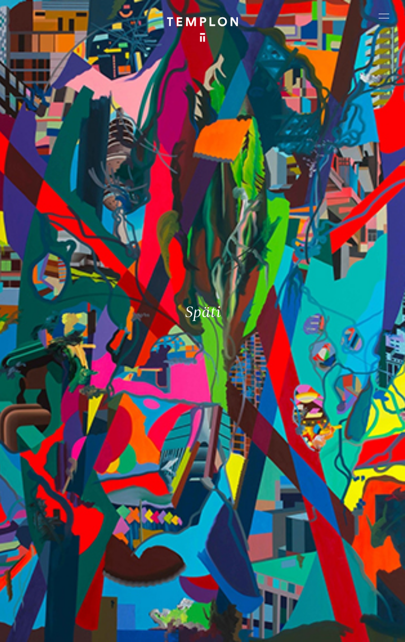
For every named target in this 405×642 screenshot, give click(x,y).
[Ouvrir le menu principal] (384, 16)
